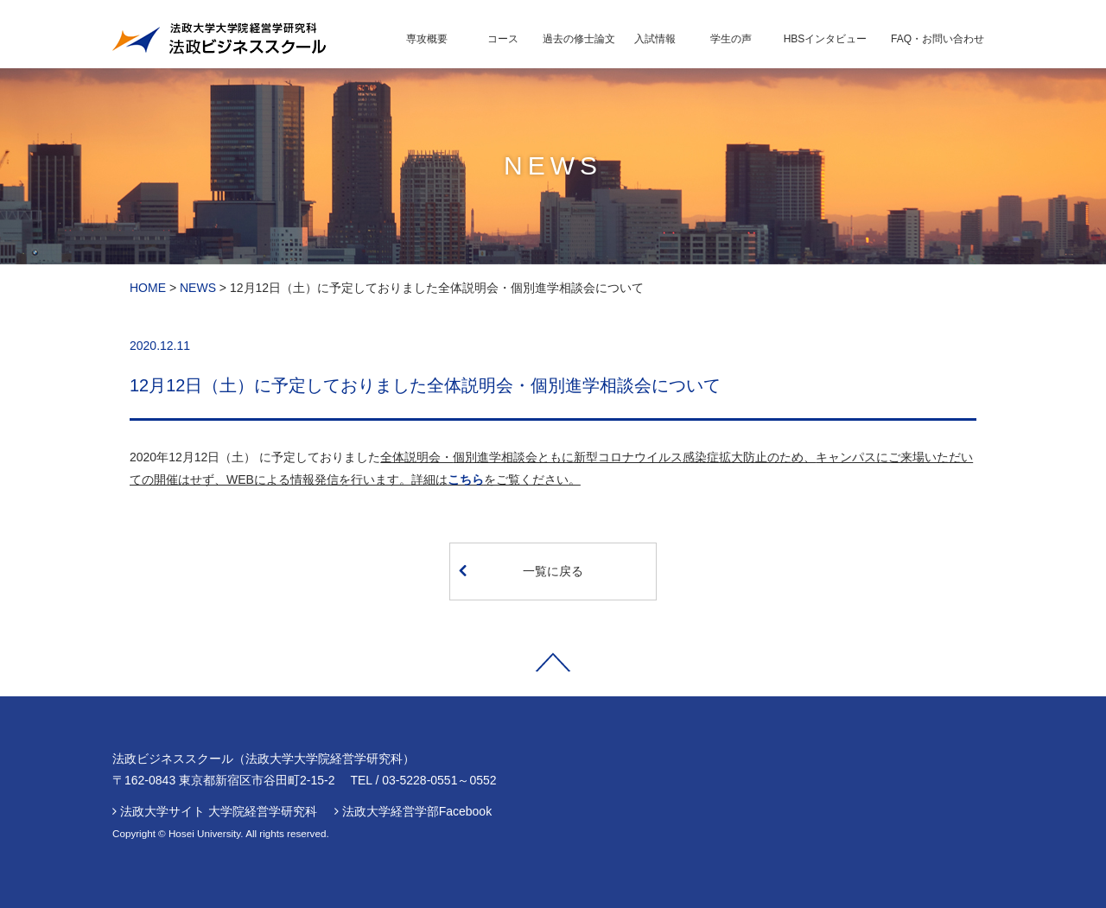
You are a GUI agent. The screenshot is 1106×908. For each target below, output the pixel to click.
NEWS (198, 288)
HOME (148, 288)
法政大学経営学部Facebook (417, 811)
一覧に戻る (521, 570)
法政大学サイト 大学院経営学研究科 (218, 811)
